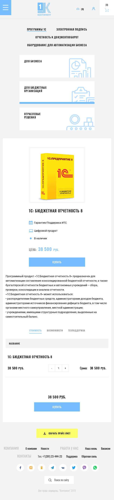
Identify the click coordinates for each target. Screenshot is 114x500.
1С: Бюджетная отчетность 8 (30, 356)
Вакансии (105, 448)
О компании (31, 448)
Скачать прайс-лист (57, 433)
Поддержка (71, 456)
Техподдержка (76, 330)
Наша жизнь (91, 448)
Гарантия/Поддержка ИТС (48, 223)
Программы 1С (36, 29)
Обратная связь (89, 456)
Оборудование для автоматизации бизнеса (57, 45)
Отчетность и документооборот (57, 37)
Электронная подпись (71, 29)
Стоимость (35, 330)
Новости (45, 448)
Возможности (55, 330)
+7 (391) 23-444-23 (52, 456)
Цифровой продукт (43, 230)
